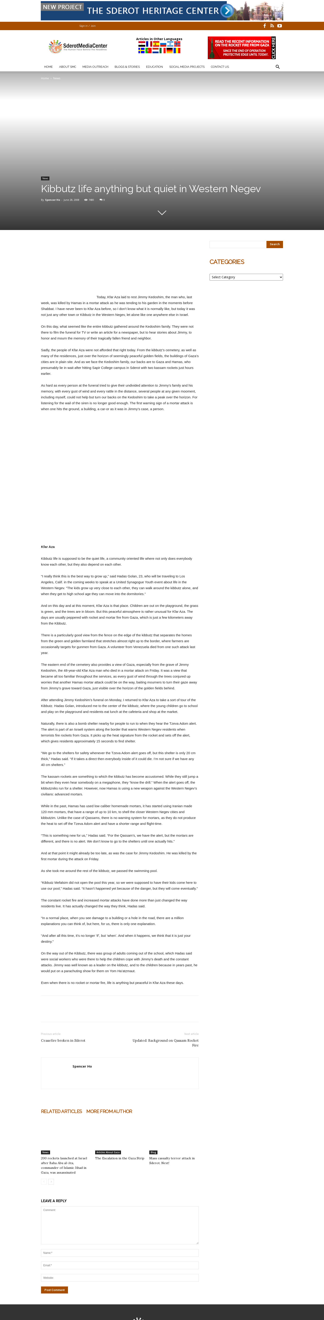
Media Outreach (95, 66)
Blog (153, 1152)
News (45, 178)
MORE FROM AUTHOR (109, 1111)
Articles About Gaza (108, 1152)
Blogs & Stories (127, 66)
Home (48, 66)
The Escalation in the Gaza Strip (119, 1158)
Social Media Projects (187, 66)
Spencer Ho (52, 199)
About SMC (67, 66)
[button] (277, 67)
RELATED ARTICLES (61, 1111)
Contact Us (220, 66)
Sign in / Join (87, 25)
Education (154, 66)
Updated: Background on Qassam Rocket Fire (166, 1042)
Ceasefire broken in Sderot (63, 1040)
